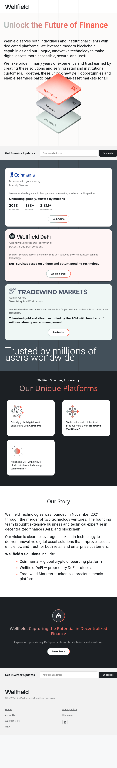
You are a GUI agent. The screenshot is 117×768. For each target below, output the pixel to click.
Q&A (7, 726)
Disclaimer (68, 715)
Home (8, 709)
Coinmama (59, 218)
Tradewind (58, 332)
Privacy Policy (69, 709)
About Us (10, 715)
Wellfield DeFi (58, 273)
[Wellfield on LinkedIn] (64, 722)
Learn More (58, 651)
